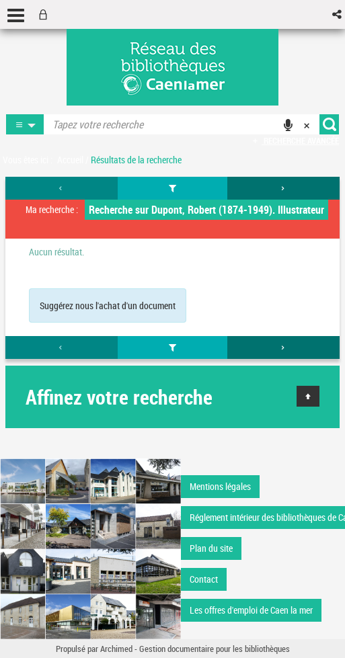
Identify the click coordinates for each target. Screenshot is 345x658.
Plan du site (211, 548)
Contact (204, 579)
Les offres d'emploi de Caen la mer (251, 610)
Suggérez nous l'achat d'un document (108, 305)
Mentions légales (220, 486)
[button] (338, 14)
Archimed (116, 649)
